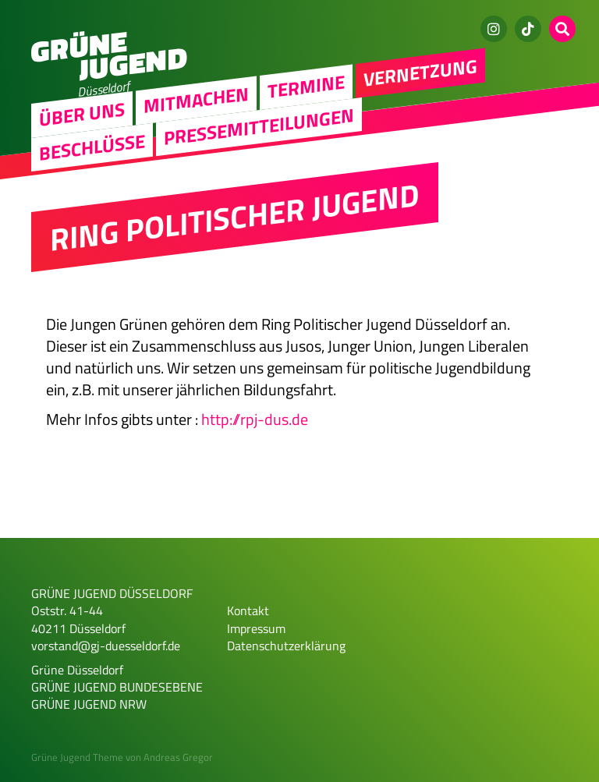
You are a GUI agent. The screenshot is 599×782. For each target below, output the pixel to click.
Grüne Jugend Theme (77, 757)
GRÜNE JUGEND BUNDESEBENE (117, 686)
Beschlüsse (92, 146)
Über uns (82, 113)
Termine (306, 85)
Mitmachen (196, 100)
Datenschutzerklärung (286, 645)
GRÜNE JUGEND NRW (89, 704)
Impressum (256, 628)
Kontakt (248, 610)
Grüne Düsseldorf (77, 669)
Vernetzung (420, 72)
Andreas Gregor (178, 757)
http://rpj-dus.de (254, 419)
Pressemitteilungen (259, 126)
